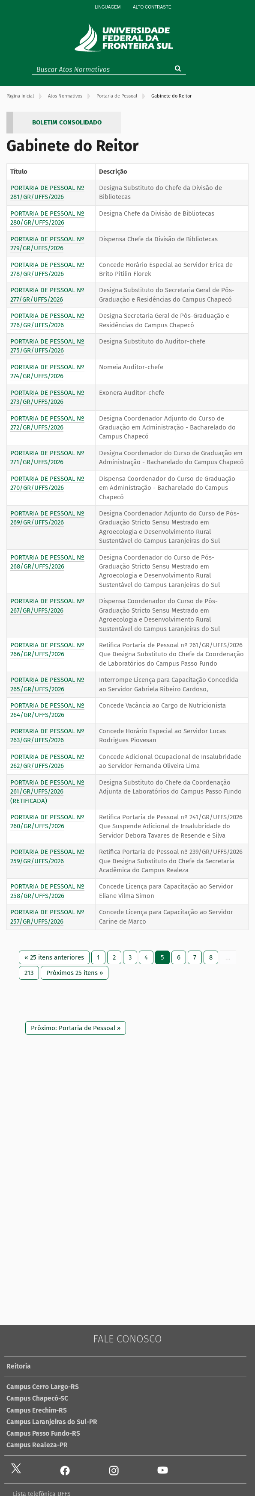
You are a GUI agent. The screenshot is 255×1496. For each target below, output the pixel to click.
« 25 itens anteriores (54, 957)
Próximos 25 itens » (74, 973)
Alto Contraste (152, 7)
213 (28, 973)
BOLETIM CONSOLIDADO (67, 122)
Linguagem (107, 7)
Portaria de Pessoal (116, 96)
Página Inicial (20, 96)
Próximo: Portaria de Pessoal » (75, 1028)
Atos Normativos (65, 96)
